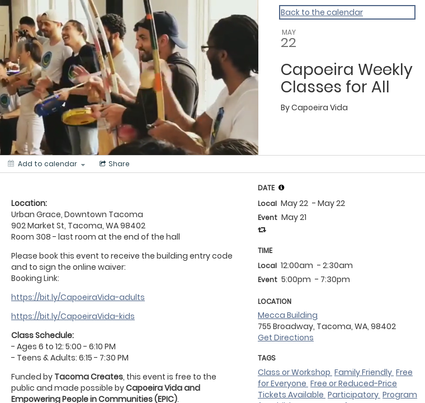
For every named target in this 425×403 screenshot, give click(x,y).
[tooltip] (281, 187)
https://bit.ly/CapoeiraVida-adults (78, 297)
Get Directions (286, 337)
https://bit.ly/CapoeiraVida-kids (73, 316)
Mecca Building (288, 315)
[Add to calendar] (46, 164)
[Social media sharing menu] (113, 164)
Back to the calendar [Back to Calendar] (322, 12)
